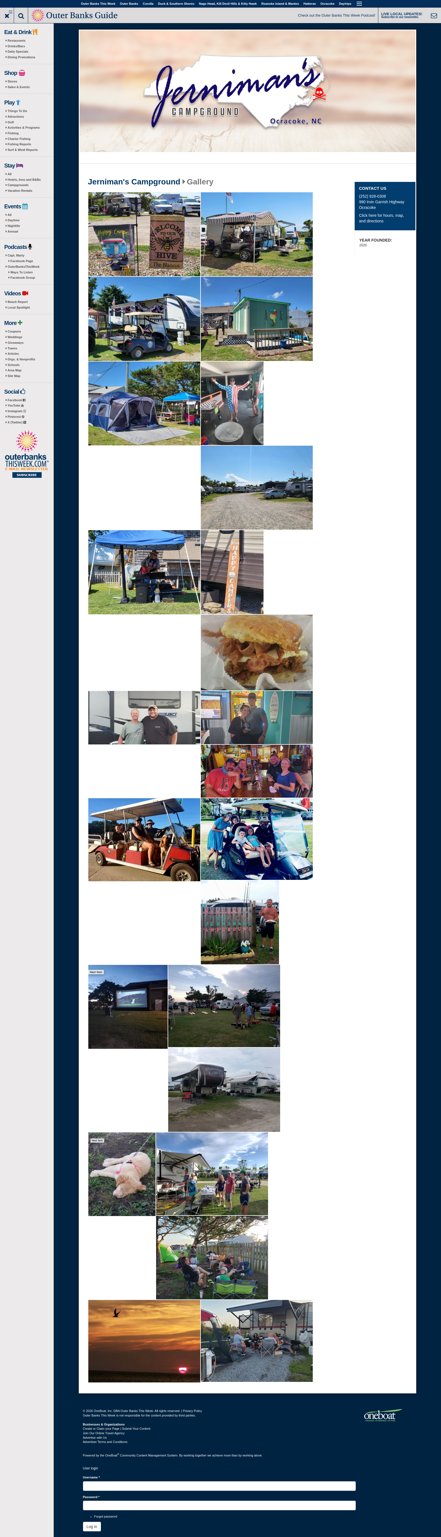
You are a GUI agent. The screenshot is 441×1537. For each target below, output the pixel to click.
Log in (92, 1526)
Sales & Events (19, 87)
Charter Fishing (19, 138)
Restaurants (17, 40)
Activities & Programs (24, 127)
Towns (12, 348)
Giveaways (16, 342)
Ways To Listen (21, 272)
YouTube (16, 405)
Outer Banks (129, 3)
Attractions (16, 116)
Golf (11, 122)
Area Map (15, 370)
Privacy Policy (192, 1411)
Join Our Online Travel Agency (104, 1433)
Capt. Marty (16, 255)
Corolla (148, 3)
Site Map (14, 376)
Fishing (13, 133)
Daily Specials (18, 51)
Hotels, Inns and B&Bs (24, 179)
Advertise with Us (95, 1437)
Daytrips (345, 3)
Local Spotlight (19, 307)
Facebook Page (21, 261)
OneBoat (112, 1455)
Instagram (17, 411)
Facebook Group (22, 277)
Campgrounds (18, 185)
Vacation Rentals (20, 190)
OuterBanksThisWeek (24, 266)
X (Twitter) (17, 422)
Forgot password (105, 1516)
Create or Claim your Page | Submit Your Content (116, 1428)
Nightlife (14, 225)
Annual (13, 231)
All (10, 174)
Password (91, 1497)
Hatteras (309, 3)
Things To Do (17, 111)
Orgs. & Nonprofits (21, 359)
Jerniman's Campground (134, 182)
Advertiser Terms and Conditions (105, 1442)
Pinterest (16, 416)
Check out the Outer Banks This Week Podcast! (336, 15)
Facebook (16, 400)
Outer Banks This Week (98, 3)
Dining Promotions (21, 57)
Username (91, 1477)
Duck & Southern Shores (176, 3)
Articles (13, 353)
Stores (12, 81)
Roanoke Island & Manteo (280, 3)
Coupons (14, 331)
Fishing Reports (19, 144)
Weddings (15, 337)
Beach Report (18, 302)
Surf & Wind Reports (23, 149)
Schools (14, 365)
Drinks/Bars (16, 46)
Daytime (14, 220)
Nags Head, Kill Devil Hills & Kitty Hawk (228, 3)
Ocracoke (327, 3)
